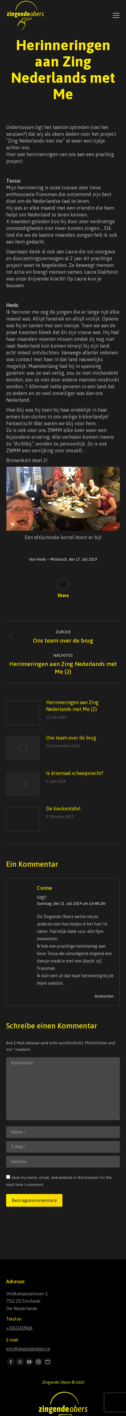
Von (37, 559)
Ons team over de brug (71, 737)
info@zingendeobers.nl (28, 1348)
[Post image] (23, 712)
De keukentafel (63, 808)
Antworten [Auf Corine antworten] (104, 996)
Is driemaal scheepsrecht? (75, 773)
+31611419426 (19, 1327)
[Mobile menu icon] (116, 15)
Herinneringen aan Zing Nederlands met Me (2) (72, 706)
